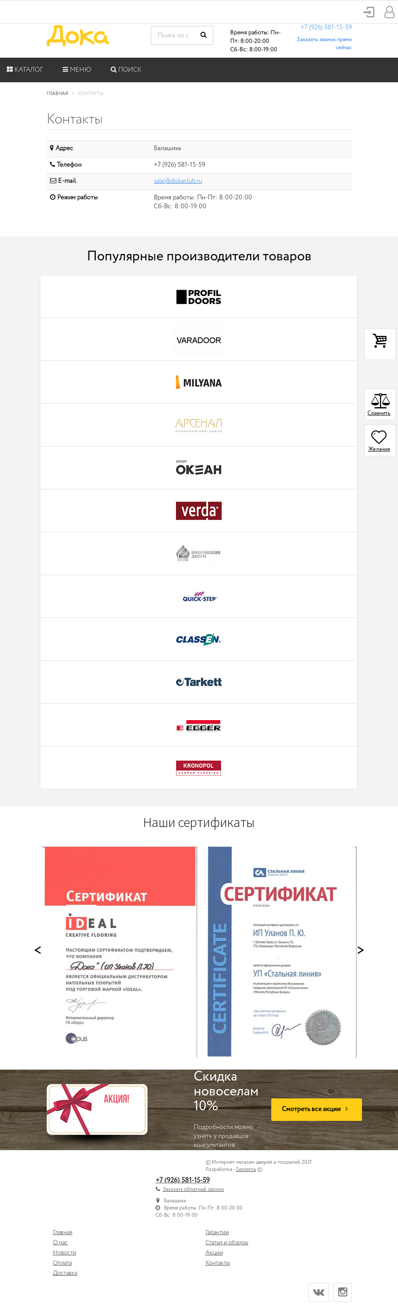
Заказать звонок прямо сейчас (324, 44)
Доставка (65, 1273)
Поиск (126, 70)
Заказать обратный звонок (193, 1189)
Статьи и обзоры (227, 1242)
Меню (77, 70)
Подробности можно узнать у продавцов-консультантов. (226, 1110)
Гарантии (217, 1232)
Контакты (218, 1263)
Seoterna (246, 1169)
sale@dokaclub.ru (178, 181)
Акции (214, 1253)
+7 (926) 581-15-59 (326, 27)
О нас (60, 1242)
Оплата (62, 1263)
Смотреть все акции (316, 1109)
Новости (64, 1253)
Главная (62, 1232)
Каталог (25, 70)
